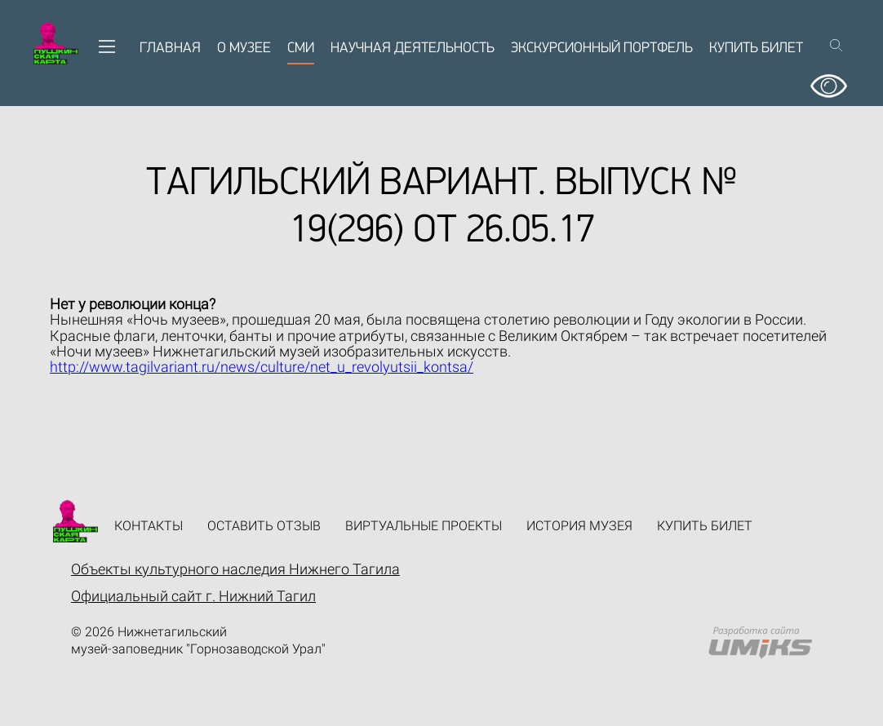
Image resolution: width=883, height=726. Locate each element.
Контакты (148, 525)
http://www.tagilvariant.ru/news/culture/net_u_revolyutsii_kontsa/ (261, 366)
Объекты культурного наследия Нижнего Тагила (235, 569)
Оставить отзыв (264, 525)
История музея (579, 525)
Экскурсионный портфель (602, 48)
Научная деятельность (413, 48)
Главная (170, 48)
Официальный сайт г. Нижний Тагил (193, 595)
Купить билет (756, 48)
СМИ (300, 48)
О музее (244, 48)
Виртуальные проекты (423, 525)
